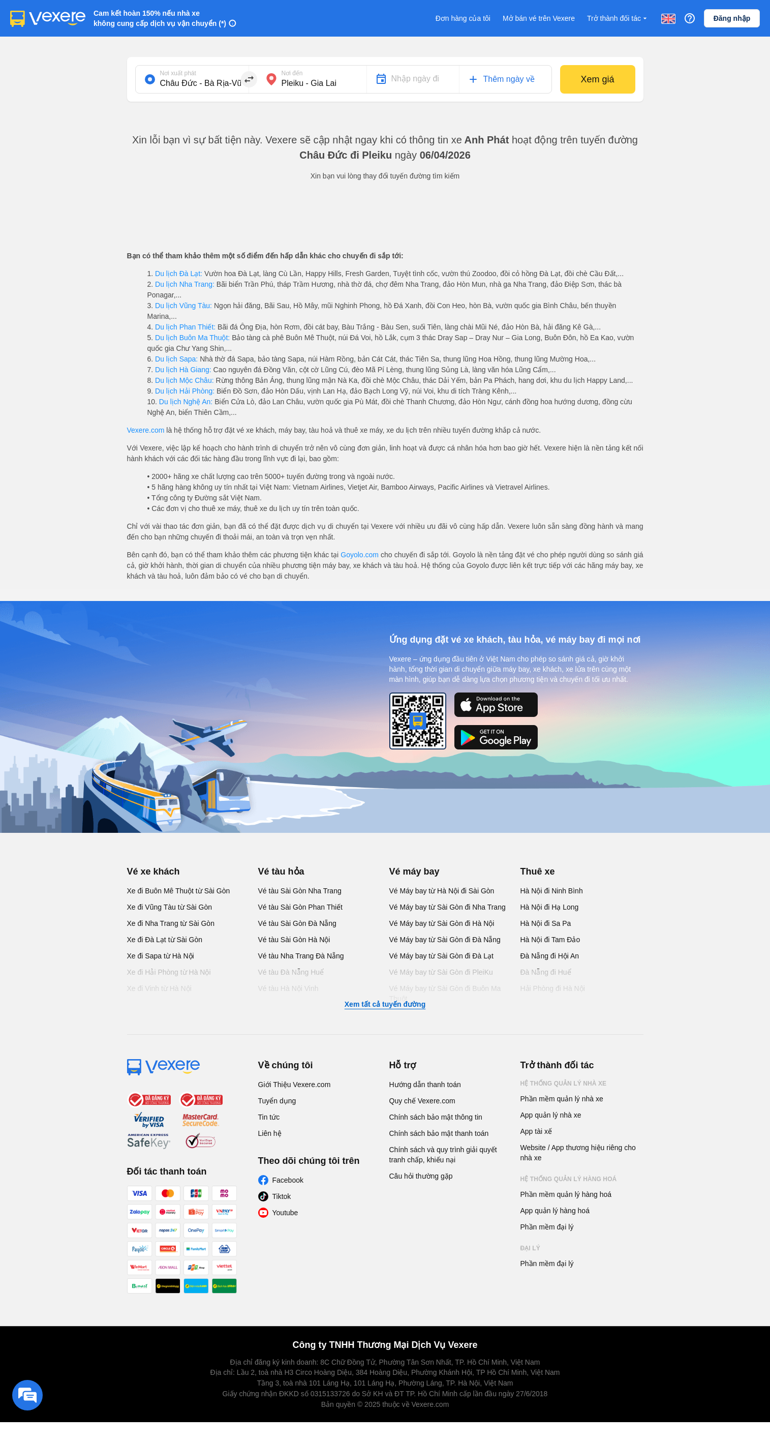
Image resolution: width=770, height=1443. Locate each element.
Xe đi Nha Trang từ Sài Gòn (170, 923)
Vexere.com (146, 430)
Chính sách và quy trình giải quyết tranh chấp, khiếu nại (443, 1155)
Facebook (287, 1180)
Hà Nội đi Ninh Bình (551, 891)
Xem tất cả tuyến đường (385, 1004)
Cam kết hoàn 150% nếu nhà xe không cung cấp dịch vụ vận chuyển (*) (160, 18)
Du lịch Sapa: (176, 359)
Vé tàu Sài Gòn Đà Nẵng (297, 923)
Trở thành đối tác (618, 18)
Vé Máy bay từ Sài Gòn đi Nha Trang (447, 907)
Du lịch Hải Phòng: (185, 391)
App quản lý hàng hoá (555, 1211)
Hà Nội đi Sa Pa (545, 923)
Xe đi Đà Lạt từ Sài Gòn (165, 940)
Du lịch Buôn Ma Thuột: (192, 338)
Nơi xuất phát (178, 73)
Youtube (285, 1213)
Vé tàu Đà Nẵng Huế (291, 972)
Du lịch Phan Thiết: (185, 327)
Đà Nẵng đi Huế (545, 972)
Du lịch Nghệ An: (185, 402)
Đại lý (530, 1248)
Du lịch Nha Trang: (185, 284)
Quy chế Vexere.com (422, 1101)
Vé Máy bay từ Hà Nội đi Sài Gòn (442, 891)
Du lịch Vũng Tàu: (183, 306)
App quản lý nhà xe (550, 1115)
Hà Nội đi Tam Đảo (550, 940)
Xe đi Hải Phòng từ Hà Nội (169, 972)
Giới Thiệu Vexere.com (294, 1084)
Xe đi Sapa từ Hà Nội (160, 956)
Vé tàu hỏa (281, 871)
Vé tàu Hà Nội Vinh (288, 988)
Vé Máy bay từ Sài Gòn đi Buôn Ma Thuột (445, 993)
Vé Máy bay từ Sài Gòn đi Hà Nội (442, 923)
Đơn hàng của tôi (463, 18)
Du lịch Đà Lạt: (178, 273)
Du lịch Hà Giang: (183, 370)
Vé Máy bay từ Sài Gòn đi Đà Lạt (441, 956)
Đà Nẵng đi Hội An (549, 956)
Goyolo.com (360, 555)
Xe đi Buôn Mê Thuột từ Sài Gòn (178, 891)
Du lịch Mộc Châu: (184, 380)
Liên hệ (270, 1133)
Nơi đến (292, 73)
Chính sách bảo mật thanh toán (439, 1133)
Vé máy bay (414, 871)
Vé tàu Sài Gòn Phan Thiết (300, 907)
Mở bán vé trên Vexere (539, 18)
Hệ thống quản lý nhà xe (563, 1083)
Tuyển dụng (277, 1101)
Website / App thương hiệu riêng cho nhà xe (578, 1153)
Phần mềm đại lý (547, 1227)
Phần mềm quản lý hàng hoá (566, 1194)
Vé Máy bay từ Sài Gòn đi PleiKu (441, 972)
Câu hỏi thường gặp (421, 1176)
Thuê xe (537, 871)
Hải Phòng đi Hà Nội (552, 988)
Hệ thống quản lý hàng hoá (568, 1179)
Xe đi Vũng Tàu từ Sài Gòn (169, 907)
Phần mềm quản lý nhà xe (561, 1099)
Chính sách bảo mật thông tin (435, 1117)
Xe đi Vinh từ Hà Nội (159, 988)
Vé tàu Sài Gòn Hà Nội (294, 940)
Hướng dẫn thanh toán (425, 1084)
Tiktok (281, 1196)
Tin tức (269, 1117)
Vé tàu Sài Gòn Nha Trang (300, 891)
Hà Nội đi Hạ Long (549, 907)
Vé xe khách (153, 871)
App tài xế (536, 1131)
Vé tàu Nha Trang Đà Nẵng (301, 956)
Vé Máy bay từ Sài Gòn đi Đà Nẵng (445, 940)
